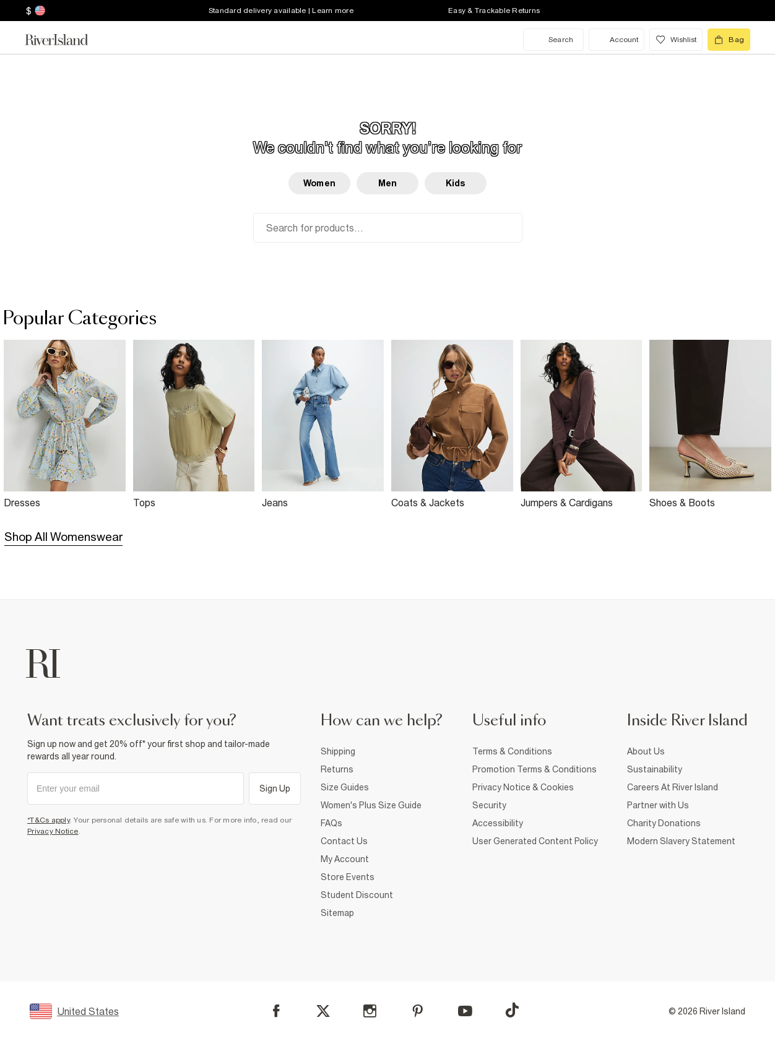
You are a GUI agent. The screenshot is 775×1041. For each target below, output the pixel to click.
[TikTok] (511, 1010)
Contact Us (344, 841)
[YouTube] (465, 1011)
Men (387, 183)
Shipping (338, 751)
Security (489, 805)
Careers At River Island (672, 787)
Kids (456, 183)
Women (319, 183)
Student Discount (357, 895)
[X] (323, 1011)
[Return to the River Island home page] (65, 39)
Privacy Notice (53, 831)
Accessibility (497, 823)
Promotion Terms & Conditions (534, 769)
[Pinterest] (417, 1011)
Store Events (348, 877)
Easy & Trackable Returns (494, 10)
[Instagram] (370, 1011)
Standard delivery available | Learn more (281, 10)
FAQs (331, 823)
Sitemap (337, 913)
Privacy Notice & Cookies (523, 787)
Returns (337, 769)
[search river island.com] (553, 39)
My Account (345, 859)
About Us (646, 751)
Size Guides (345, 787)
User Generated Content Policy (535, 841)
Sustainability (654, 769)
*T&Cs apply (48, 820)
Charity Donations (664, 823)
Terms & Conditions (512, 751)
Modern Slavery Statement (681, 841)
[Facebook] (276, 1011)
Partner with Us (658, 805)
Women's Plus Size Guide (371, 805)
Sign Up (275, 788)
